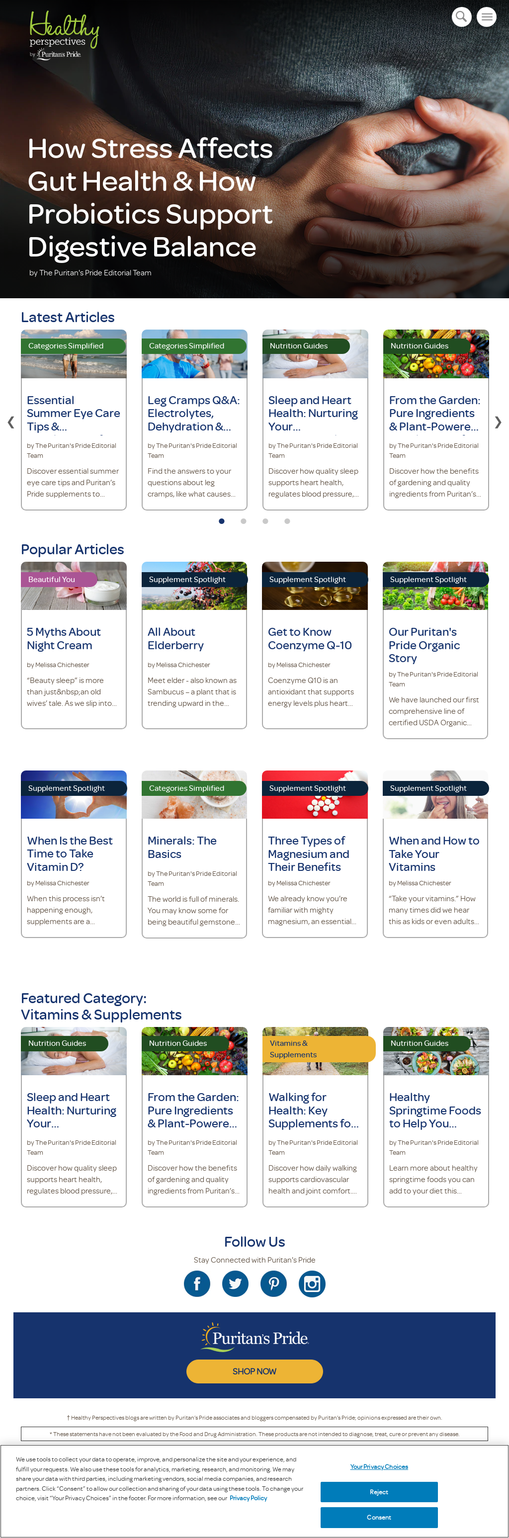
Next (498, 420)
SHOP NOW (254, 1371)
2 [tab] (244, 518)
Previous (11, 420)
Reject (379, 1492)
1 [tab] (222, 518)
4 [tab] (287, 518)
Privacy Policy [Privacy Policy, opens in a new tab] (248, 1498)
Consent (379, 1517)
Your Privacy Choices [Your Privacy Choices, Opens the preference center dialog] (379, 1466)
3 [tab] (265, 518)
